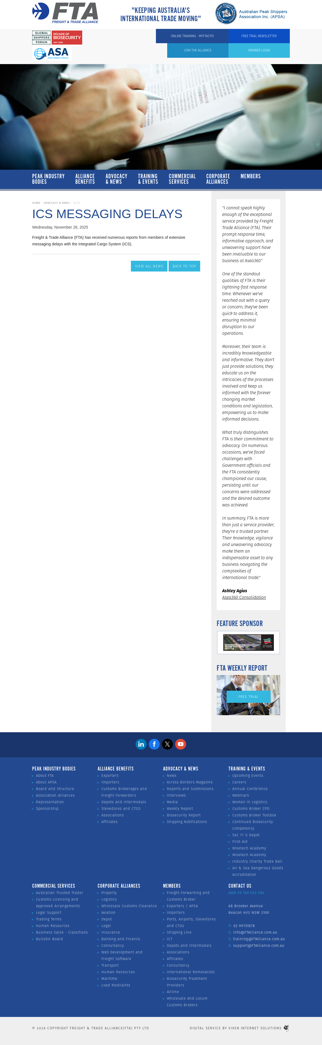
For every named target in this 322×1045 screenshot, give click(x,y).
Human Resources (53, 925)
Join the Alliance (134, 38)
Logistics (109, 899)
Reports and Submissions (190, 788)
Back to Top (184, 266)
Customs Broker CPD (250, 808)
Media (172, 802)
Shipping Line (179, 932)
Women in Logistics (249, 802)
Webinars (240, 795)
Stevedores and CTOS (121, 808)
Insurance (110, 932)
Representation (50, 802)
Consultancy (112, 945)
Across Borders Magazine (190, 782)
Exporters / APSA (182, 906)
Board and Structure (55, 788)
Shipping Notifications (187, 821)
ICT (169, 939)
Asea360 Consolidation (244, 597)
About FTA (45, 775)
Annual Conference (250, 788)
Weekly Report (180, 808)
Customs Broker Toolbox (254, 815)
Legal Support (48, 912)
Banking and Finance (120, 939)
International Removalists (191, 972)
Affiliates (109, 821)
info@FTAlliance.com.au (255, 932)
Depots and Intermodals (123, 802)
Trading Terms (49, 919)
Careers (239, 782)
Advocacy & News (117, 179)
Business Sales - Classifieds (62, 932)
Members (251, 179)
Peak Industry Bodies (48, 179)
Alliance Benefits (85, 179)
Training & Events (148, 179)
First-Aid (240, 841)
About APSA (46, 782)
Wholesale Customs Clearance (129, 906)
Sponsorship (47, 808)
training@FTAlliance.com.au (259, 939)
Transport (110, 965)
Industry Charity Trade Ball (257, 861)
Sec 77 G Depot (246, 835)
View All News (149, 266)
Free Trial (248, 696)
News (172, 775)
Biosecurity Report (184, 815)
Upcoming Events (247, 775)
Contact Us (240, 886)
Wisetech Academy (249, 848)
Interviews (176, 795)
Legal (106, 925)
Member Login (172, 38)
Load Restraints (115, 985)
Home (36, 203)
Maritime (109, 978)
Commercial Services (182, 179)
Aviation (108, 912)
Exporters (110, 775)
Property (109, 892)
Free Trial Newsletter (270, 42)
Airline (173, 991)
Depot (106, 919)
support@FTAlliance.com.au (259, 945)
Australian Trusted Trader (59, 892)
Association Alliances (55, 795)
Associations (112, 815)
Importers (110, 782)
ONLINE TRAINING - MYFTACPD (222, 38)
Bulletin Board (49, 939)
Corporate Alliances (218, 179)
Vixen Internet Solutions (259, 1028)
